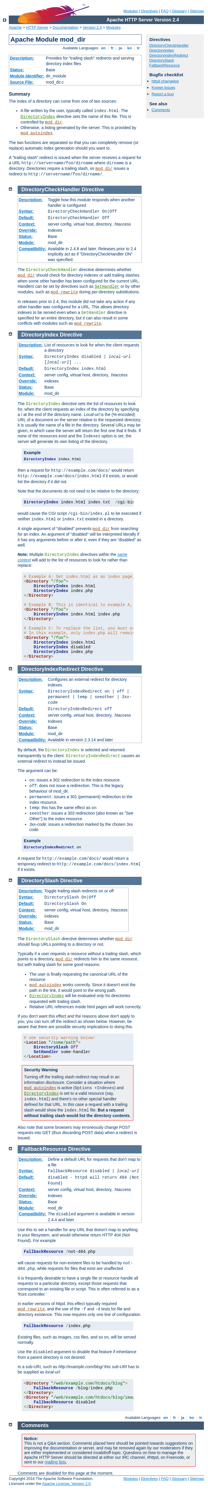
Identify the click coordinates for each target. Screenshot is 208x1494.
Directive (93, 189)
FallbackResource (164, 65)
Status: (17, 69)
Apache (15, 27)
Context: (27, 224)
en (103, 48)
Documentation (65, 27)
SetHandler (107, 286)
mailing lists (55, 1462)
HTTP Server (37, 27)
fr (112, 48)
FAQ (165, 11)
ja (120, 48)
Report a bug (163, 94)
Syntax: (26, 211)
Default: (26, 217)
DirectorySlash (161, 60)
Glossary (179, 11)
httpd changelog (165, 81)
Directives (149, 11)
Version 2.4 (92, 27)
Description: (22, 58)
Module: (27, 242)
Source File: (21, 82)
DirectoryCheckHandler (169, 45)
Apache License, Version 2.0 (66, 1483)
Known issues (163, 87)
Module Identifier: (27, 76)
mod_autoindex (37, 133)
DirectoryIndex (38, 116)
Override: (28, 230)
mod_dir (53, 122)
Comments (161, 110)
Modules (130, 11)
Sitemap (197, 11)
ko (129, 48)
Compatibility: (32, 248)
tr (138, 48)
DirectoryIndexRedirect (168, 55)
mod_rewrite (64, 292)
